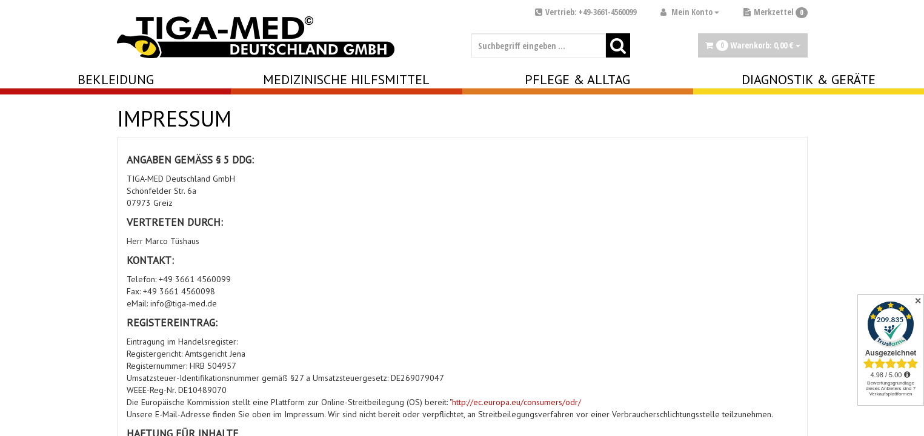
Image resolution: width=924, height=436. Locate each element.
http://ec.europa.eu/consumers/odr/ (516, 402)
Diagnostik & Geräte (809, 79)
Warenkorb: (752, 45)
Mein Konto (689, 12)
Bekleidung (116, 79)
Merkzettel (775, 12)
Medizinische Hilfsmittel (346, 79)
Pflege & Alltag (577, 79)
